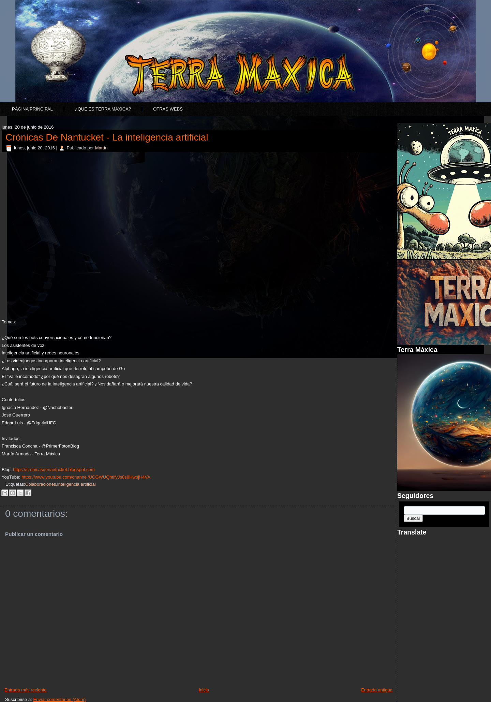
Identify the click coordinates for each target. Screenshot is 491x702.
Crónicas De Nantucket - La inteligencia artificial (106, 137)
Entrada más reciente (25, 689)
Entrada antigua (376, 689)
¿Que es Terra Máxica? (103, 109)
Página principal (32, 109)
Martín (101, 147)
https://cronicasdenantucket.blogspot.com (53, 469)
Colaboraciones (40, 484)
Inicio (204, 689)
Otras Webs (168, 109)
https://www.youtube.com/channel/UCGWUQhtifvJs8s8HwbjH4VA (85, 477)
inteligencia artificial (76, 484)
